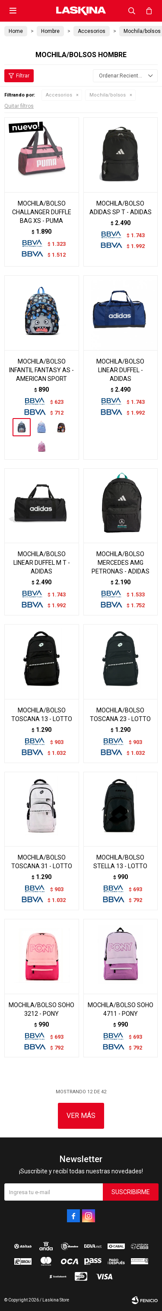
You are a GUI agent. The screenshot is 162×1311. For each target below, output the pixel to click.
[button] (131, 11)
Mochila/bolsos (107, 95)
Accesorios (59, 95)
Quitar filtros (19, 106)
